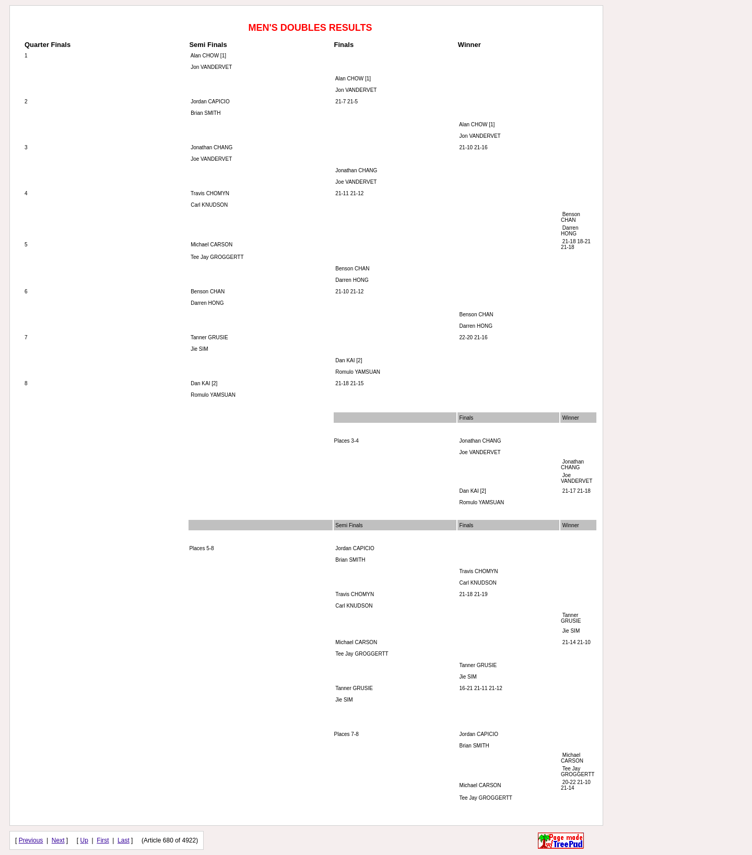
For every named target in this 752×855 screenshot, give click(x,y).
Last (124, 840)
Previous (31, 840)
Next (58, 840)
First (103, 840)
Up (84, 840)
